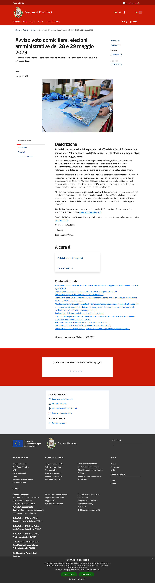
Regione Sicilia (18, 3)
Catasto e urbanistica (53, 476)
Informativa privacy (85, 503)
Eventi (113, 480)
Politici (15, 476)
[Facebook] (120, 12)
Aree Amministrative (21, 467)
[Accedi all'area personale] (131, 3)
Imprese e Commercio (53, 473)
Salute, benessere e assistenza (89, 476)
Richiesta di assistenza (54, 503)
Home (17, 30)
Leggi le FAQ (50, 500)
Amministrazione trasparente (89, 494)
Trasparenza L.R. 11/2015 (88, 500)
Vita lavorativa (50, 470)
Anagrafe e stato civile (54, 463)
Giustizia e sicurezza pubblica (89, 466)
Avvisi (33, 30)
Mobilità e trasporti (52, 479)
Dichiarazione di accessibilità (89, 510)
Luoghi (113, 483)
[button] (77, 579)
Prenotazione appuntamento (56, 494)
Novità (25, 30)
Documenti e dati (19, 482)
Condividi (115, 40)
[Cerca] (139, 12)
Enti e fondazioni (19, 473)
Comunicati (115, 467)
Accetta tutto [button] (69, 574)
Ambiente (81, 473)
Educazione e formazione (87, 463)
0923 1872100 (26, 500)
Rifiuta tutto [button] (86, 574)
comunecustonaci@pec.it (26, 513)
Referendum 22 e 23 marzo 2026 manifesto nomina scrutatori (81, 322)
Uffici (15, 470)
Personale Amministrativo (23, 479)
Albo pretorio (83, 497)
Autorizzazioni (83, 479)
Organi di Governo (20, 463)
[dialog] (77, 570)
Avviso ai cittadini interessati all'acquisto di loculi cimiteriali (79, 313)
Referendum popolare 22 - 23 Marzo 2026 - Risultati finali (79, 294)
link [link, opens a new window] (99, 570)
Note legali (82, 506)
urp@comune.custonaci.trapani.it (31, 510)
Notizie (113, 463)
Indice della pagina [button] (24, 140)
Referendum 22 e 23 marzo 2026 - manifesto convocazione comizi (83, 325)
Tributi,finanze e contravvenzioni (90, 470)
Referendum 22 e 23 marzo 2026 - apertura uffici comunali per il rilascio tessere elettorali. (92, 328)
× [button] (152, 559)
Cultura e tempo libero (54, 467)
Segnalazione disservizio (54, 497)
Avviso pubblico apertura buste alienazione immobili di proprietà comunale (86, 291)
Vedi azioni (116, 45)
